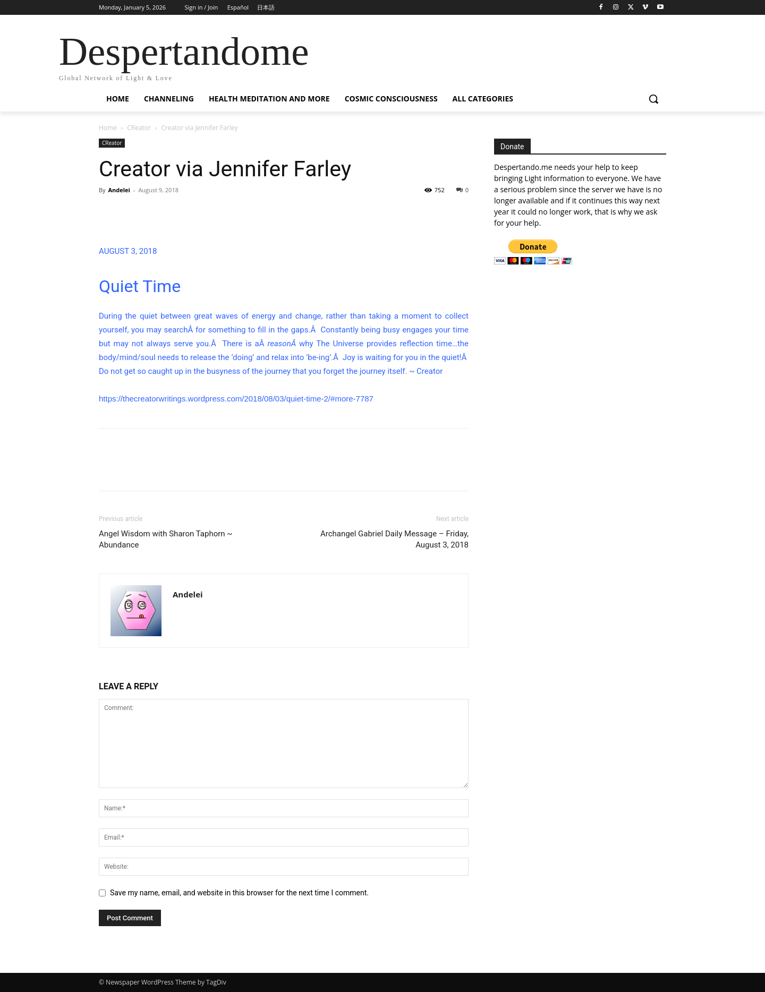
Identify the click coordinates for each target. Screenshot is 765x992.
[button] (653, 99)
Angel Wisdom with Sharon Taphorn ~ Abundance (166, 539)
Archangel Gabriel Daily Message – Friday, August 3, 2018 (394, 539)
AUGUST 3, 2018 (128, 251)
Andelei (119, 190)
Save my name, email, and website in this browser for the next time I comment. (239, 892)
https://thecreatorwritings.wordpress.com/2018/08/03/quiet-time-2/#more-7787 (236, 398)
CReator (139, 127)
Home (108, 127)
